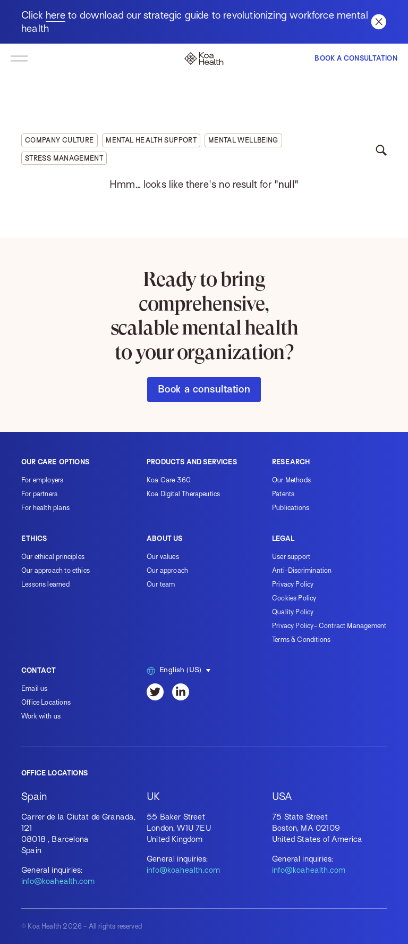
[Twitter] (155, 691)
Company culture (59, 140)
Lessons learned (45, 584)
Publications (290, 508)
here (55, 15)
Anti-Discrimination (302, 570)
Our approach (167, 570)
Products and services (192, 462)
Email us (34, 688)
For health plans (45, 508)
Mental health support (151, 140)
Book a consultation (204, 389)
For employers (42, 480)
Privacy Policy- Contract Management (329, 626)
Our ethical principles (52, 557)
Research (291, 462)
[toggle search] (380, 149)
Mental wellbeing (243, 140)
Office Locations (46, 702)
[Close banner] (379, 21)
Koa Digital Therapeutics (183, 494)
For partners (39, 494)
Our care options (55, 462)
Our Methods (291, 480)
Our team (161, 584)
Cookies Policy (294, 598)
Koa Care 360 (169, 480)
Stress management (64, 158)
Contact (38, 670)
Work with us (41, 716)
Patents (283, 494)
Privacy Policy (293, 584)
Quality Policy (293, 612)
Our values (163, 557)
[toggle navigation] (19, 58)
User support (291, 557)
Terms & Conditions (301, 640)
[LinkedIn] (180, 691)
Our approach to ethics (55, 570)
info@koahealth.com (58, 881)
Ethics (34, 538)
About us (164, 538)
